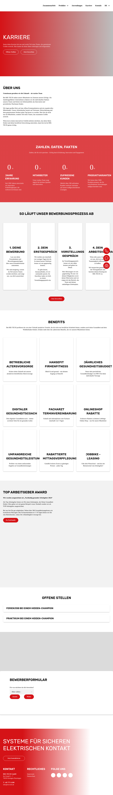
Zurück (14, 697)
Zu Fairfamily (11, 520)
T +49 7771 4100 (8, 782)
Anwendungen (77, 5)
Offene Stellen (11, 52)
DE (106, 5)
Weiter (29, 697)
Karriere (89, 5)
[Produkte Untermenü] (67, 5)
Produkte (62, 5)
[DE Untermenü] (109, 5)
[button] (56, 608)
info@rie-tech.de (8, 784)
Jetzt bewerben (28, 52)
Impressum (30, 774)
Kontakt (98, 5)
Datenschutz (31, 776)
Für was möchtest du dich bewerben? (22, 687)
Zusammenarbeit (49, 5)
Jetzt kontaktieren (14, 758)
